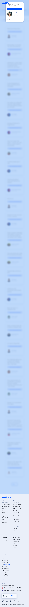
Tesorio (14, 543)
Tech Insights (4, 566)
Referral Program (5, 572)
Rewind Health (16, 539)
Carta (14, 547)
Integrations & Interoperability (5, 516)
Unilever (15, 530)
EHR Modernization (6, 506)
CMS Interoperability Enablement (5, 521)
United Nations (16, 528)
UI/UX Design (16, 521)
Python (3, 528)
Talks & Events (5, 562)
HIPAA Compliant (5, 570)
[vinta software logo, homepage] (6, 497)
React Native (4, 533)
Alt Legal (15, 533)
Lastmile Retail (16, 535)
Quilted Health (16, 537)
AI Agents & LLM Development (17, 509)
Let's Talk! (4, 579)
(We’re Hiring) (7, 564)
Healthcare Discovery (4, 509)
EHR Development (6, 504)
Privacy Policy (5, 574)
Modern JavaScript (6, 535)
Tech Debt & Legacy (16, 513)
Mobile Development (16, 518)
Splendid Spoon (16, 541)
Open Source (5, 560)
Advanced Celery (5, 540)
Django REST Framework (4, 538)
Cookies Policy (5, 577)
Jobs (3, 564)
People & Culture (5, 558)
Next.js (3, 545)
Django (3, 530)
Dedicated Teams (17, 515)
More (14, 549)
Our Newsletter (5, 568)
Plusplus (15, 545)
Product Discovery (17, 504)
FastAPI (3, 542)
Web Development (17, 506)
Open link (15, 9)
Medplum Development (5, 513)
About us (4, 556)
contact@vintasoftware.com (8, 585)
